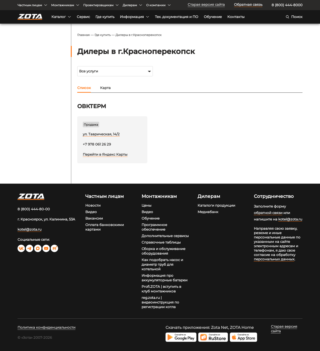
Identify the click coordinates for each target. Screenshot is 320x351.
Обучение (213, 17)
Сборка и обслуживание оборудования (163, 251)
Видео (91, 212)
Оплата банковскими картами (104, 227)
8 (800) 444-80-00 (34, 209)
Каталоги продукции (216, 205)
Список (84, 88)
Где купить (104, 17)
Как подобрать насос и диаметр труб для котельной (162, 264)
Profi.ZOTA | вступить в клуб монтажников (161, 288)
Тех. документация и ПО (176, 17)
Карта (105, 88)
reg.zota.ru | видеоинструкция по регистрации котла (160, 302)
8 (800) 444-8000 (287, 5)
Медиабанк (208, 212)
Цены (146, 205)
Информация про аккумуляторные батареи (164, 277)
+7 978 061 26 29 (97, 144)
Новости (93, 205)
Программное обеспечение (154, 227)
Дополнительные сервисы (165, 236)
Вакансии (94, 218)
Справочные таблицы (161, 242)
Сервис (83, 17)
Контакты (236, 17)
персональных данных (274, 259)
